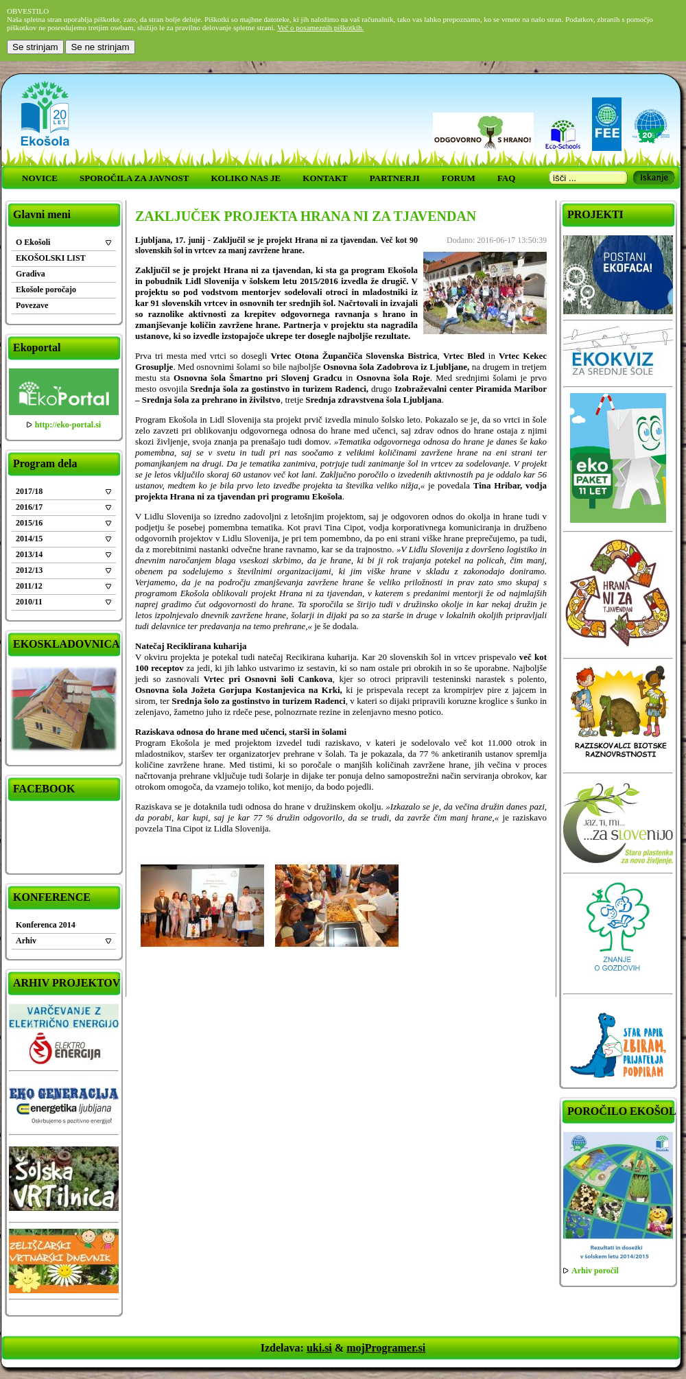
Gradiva (30, 274)
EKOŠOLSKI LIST (51, 258)
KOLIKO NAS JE (246, 178)
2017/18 (29, 491)
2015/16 (29, 523)
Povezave (32, 305)
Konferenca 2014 (45, 925)
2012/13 (29, 570)
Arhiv (26, 940)
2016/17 (29, 507)
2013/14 (29, 554)
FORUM (458, 178)
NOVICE (40, 178)
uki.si (319, 1348)
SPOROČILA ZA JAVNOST (134, 178)
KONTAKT (325, 178)
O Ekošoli (33, 242)
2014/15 (29, 538)
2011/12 (29, 586)
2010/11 (29, 601)
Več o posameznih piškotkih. (320, 27)
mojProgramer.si (385, 1348)
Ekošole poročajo (46, 289)
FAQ (506, 178)
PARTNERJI (395, 178)
